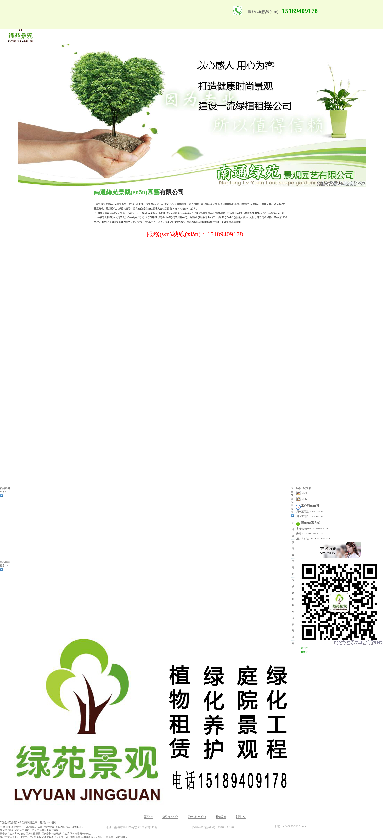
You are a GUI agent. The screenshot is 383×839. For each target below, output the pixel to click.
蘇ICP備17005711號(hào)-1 (70, 826)
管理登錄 (49, 826)
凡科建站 (28, 826)
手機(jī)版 (5, 826)
